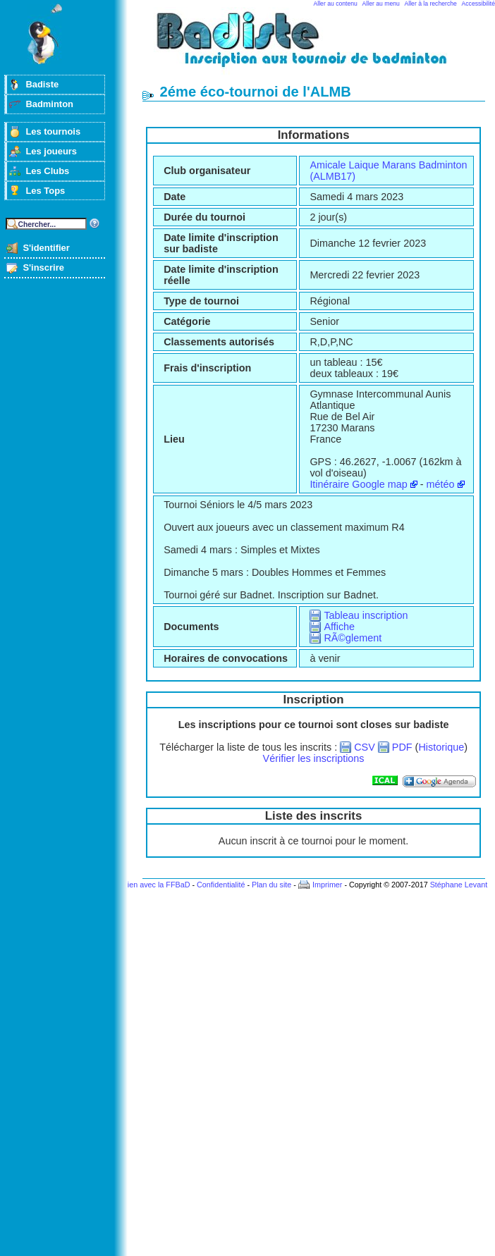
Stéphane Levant (459, 884)
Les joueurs (51, 151)
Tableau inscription (366, 615)
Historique (441, 747)
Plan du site (271, 884)
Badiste (42, 84)
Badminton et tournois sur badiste (318, 46)
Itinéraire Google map (358, 484)
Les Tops (45, 190)
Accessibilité (478, 3)
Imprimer (327, 884)
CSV (364, 747)
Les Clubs (47, 171)
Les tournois (52, 131)
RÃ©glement (352, 638)
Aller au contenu (336, 3)
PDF (402, 747)
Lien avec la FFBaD (156, 884)
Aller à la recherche (431, 3)
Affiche (339, 626)
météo (441, 484)
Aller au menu (381, 3)
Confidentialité (221, 884)
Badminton (49, 104)
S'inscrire (43, 267)
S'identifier (46, 247)
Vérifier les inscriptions (314, 758)
